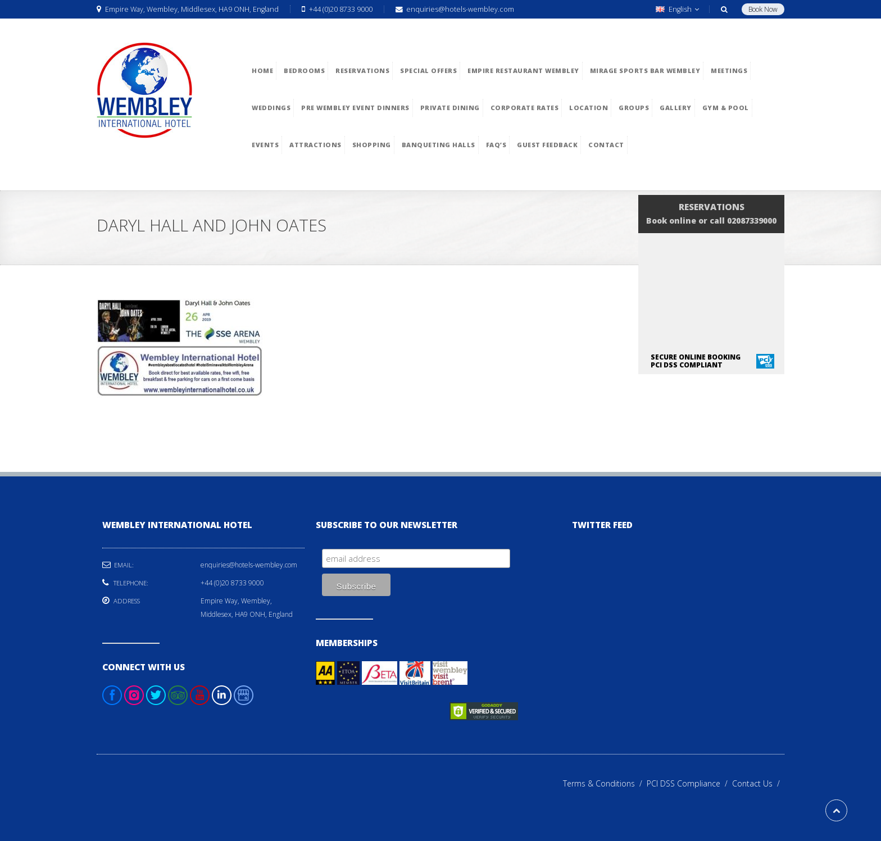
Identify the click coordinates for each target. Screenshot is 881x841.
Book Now (763, 9)
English (677, 9)
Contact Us (758, 783)
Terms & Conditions (605, 783)
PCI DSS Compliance (689, 783)
